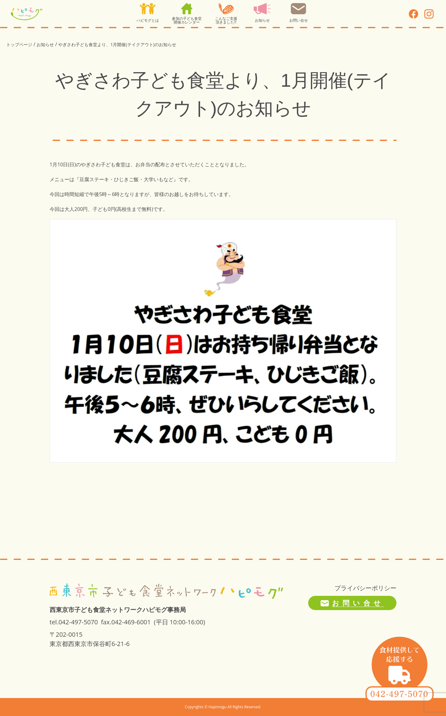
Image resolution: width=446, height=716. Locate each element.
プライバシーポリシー (365, 588)
